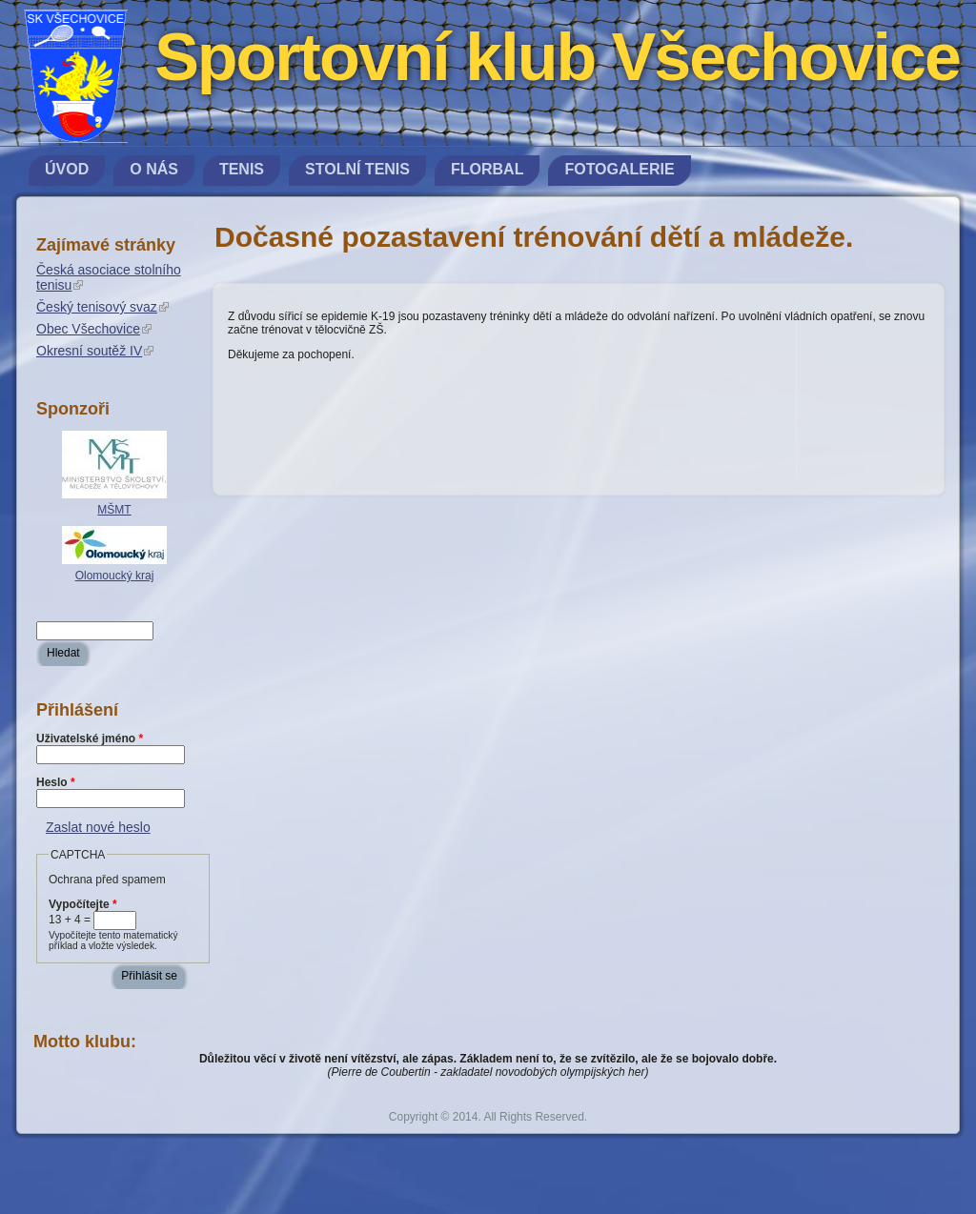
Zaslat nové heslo (98, 827)
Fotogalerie (619, 169)
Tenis (241, 169)
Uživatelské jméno (89, 738)
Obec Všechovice (94, 328)
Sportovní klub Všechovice (557, 57)
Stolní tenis (357, 169)
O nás (154, 169)
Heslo (55, 782)
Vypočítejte (83, 904)
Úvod (67, 169)
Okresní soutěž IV (94, 350)
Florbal (487, 169)
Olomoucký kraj (114, 575)
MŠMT (114, 509)
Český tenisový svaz (102, 306)
